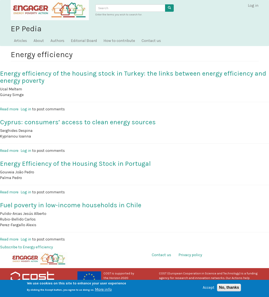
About (38, 40)
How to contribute (119, 40)
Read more (9, 109)
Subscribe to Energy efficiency (26, 247)
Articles (20, 40)
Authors (57, 40)
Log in (253, 5)
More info (103, 291)
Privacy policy (190, 254)
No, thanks (229, 289)
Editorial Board (84, 40)
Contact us (151, 40)
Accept (208, 289)
